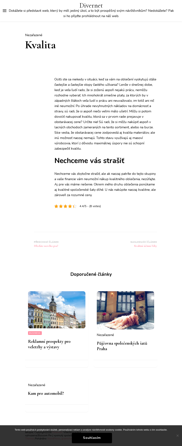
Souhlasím (92, 438)
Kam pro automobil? (46, 393)
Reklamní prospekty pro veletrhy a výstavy (49, 344)
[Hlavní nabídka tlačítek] (4, 10)
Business (35, 333)
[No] (177, 435)
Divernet (91, 5)
